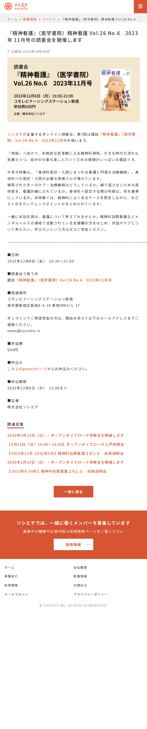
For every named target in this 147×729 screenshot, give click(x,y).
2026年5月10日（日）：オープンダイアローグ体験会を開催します (65, 435)
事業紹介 (11, 576)
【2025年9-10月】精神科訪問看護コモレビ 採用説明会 (57, 471)
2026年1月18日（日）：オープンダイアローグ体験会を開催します (65, 462)
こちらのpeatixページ (27, 368)
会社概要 (80, 567)
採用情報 (73, 544)
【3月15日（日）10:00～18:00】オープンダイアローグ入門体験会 (65, 444)
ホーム (9, 567)
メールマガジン (16, 594)
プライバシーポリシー (91, 594)
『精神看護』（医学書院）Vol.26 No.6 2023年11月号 (63, 280)
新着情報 (80, 576)
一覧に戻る (73, 491)
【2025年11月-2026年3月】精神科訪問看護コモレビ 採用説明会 (65, 453)
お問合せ (80, 585)
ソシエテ (15, 134)
